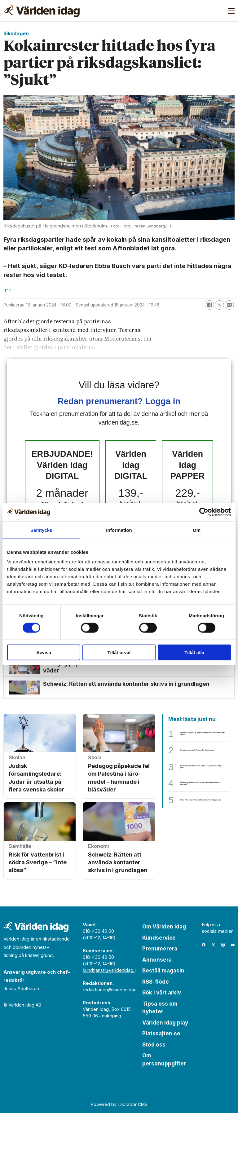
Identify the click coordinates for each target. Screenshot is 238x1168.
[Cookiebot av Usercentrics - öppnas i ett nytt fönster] (204, 512)
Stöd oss (153, 1099)
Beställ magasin (163, 1025)
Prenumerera (159, 1003)
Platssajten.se (161, 1088)
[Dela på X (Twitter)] (219, 305)
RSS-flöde (155, 1037)
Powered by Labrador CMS (119, 1159)
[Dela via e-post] (229, 305)
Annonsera (157, 1015)
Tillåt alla (194, 652)
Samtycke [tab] (41, 529)
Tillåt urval (119, 652)
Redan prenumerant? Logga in (119, 401)
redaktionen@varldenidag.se (113, 1044)
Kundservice (159, 992)
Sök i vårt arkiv (161, 1047)
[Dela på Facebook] (209, 305)
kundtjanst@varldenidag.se (111, 1025)
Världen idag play (165, 1077)
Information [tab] (119, 529)
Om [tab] (197, 529)
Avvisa (43, 652)
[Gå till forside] (41, 11)
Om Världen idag (164, 981)
